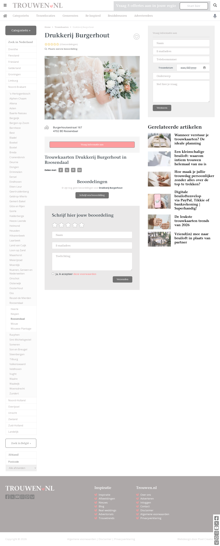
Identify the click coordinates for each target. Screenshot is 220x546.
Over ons (145, 494)
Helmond (14, 225)
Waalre (13, 378)
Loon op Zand (17, 250)
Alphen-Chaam (17, 98)
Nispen (15, 314)
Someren (14, 344)
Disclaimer (146, 510)
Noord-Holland (17, 400)
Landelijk (13, 431)
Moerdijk (14, 265)
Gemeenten (70, 15)
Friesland (13, 61)
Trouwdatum (165, 67)
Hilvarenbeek (17, 235)
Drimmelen (15, 172)
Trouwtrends (106, 518)
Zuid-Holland (15, 425)
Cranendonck (17, 157)
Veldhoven (15, 369)
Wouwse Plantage (21, 328)
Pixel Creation (206, 539)
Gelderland (14, 68)
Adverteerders (143, 15)
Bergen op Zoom (19, 123)
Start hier (193, 6)
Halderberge (16, 216)
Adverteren (147, 498)
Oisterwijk (15, 283)
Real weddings (107, 510)
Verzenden (122, 279)
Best (12, 132)
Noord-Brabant (17, 87)
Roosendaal (16, 303)
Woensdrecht (17, 388)
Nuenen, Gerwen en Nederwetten (20, 271)
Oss (11, 293)
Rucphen (14, 334)
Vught (12, 374)
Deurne (13, 162)
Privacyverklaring (150, 518)
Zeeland (12, 419)
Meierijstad (15, 260)
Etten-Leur (15, 186)
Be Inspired (93, 15)
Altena (13, 103)
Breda (12, 152)
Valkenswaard (17, 364)
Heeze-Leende (17, 221)
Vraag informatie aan (92, 144)
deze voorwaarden (84, 274)
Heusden (14, 230)
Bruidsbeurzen (117, 15)
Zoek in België (20, 443)
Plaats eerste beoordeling (61, 48)
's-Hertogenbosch (19, 93)
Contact (145, 506)
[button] (5, 5)
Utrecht (12, 413)
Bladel (12, 137)
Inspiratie (104, 494)
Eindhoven (15, 181)
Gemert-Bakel (17, 201)
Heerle (14, 309)
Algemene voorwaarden (154, 514)
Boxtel (13, 147)
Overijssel (13, 406)
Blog (101, 506)
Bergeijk (14, 118)
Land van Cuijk (17, 245)
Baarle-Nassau (18, 113)
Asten (12, 108)
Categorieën (21, 15)
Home (48, 27)
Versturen (162, 107)
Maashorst (15, 255)
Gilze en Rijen (17, 206)
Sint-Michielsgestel (20, 339)
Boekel (13, 142)
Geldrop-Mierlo (18, 196)
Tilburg (13, 359)
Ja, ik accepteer (76, 274)
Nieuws (103, 502)
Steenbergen (16, 354)
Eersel (12, 177)
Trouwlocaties (45, 15)
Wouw (14, 323)
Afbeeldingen (107, 498)
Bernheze (15, 128)
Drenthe (13, 49)
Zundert (14, 393)
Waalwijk (14, 383)
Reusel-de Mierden (20, 298)
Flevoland (13, 55)
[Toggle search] (215, 5)
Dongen (14, 167)
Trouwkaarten (62, 27)
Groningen (14, 74)
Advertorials (106, 514)
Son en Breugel (18, 349)
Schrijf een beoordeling (92, 195)
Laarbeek (14, 240)
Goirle (12, 211)
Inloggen (145, 502)
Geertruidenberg (19, 191)
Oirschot (14, 278)
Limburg (13, 80)
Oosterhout (16, 288)
